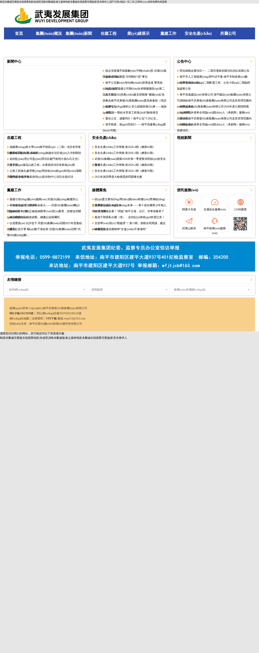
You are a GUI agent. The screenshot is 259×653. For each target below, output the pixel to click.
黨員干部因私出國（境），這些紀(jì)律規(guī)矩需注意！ (130, 217)
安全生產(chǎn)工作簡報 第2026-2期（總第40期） (125, 164)
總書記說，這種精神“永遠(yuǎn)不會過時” (121, 229)
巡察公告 (185, 88)
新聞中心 (14, 61)
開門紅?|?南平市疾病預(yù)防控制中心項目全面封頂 (41, 176)
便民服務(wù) (187, 190)
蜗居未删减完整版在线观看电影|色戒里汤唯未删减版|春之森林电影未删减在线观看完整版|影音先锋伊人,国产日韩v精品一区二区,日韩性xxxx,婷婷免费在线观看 (83, 1)
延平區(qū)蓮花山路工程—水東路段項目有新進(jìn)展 (42, 164)
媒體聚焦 (99, 190)
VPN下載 (51, 318)
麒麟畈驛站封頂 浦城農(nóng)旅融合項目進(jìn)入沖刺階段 (45, 152)
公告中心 (184, 61)
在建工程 (14, 138)
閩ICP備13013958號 (21, 313)
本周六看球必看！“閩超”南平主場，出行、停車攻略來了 (129, 211)
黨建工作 (14, 190)
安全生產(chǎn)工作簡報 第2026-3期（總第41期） (125, 152)
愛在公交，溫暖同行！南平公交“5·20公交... (131, 118)
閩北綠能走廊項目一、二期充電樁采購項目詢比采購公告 (214, 70)
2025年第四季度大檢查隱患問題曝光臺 (118, 176)
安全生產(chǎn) (104, 138)
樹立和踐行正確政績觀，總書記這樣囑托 (35, 217)
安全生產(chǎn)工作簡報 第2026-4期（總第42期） (125, 146)
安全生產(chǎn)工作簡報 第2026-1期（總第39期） (125, 170)
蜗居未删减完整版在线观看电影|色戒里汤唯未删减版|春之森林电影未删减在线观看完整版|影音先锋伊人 (63, 337)
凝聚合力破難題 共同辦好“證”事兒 (126, 76)
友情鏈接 (14, 280)
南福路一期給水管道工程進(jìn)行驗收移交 (131, 112)
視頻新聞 (184, 138)
